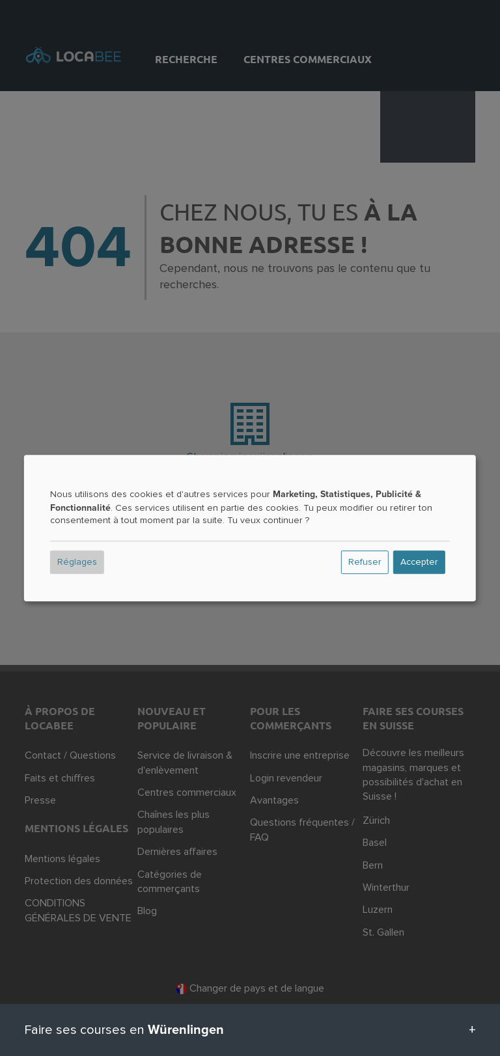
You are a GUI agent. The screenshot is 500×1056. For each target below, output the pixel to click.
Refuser (365, 562)
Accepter (419, 562)
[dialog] (250, 528)
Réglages (77, 562)
